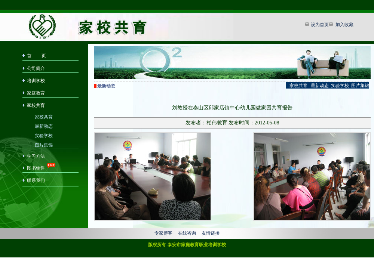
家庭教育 (36, 93)
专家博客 (163, 233)
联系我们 (36, 180)
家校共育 (36, 105)
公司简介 (36, 68)
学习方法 (36, 156)
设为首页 (320, 24)
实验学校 (44, 135)
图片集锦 (44, 144)
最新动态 (44, 126)
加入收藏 (343, 24)
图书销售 (36, 168)
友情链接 (211, 233)
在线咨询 (187, 233)
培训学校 (36, 80)
